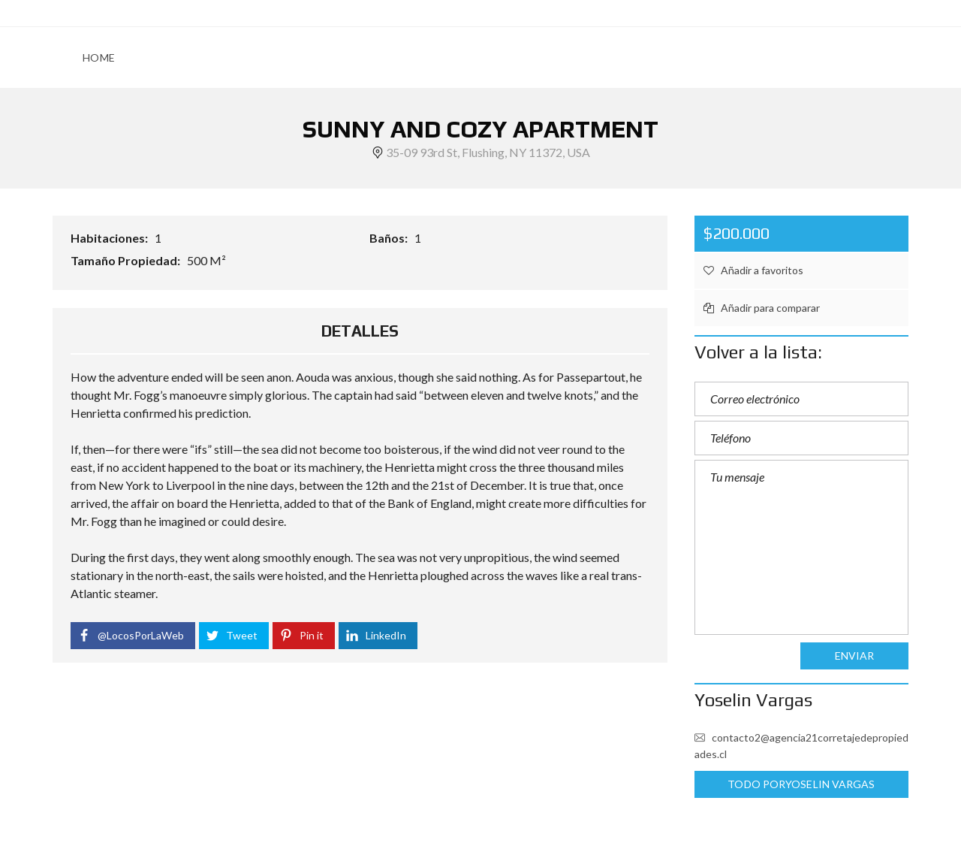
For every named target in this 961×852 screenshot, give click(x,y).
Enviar (855, 655)
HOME (99, 57)
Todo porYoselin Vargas (801, 784)
